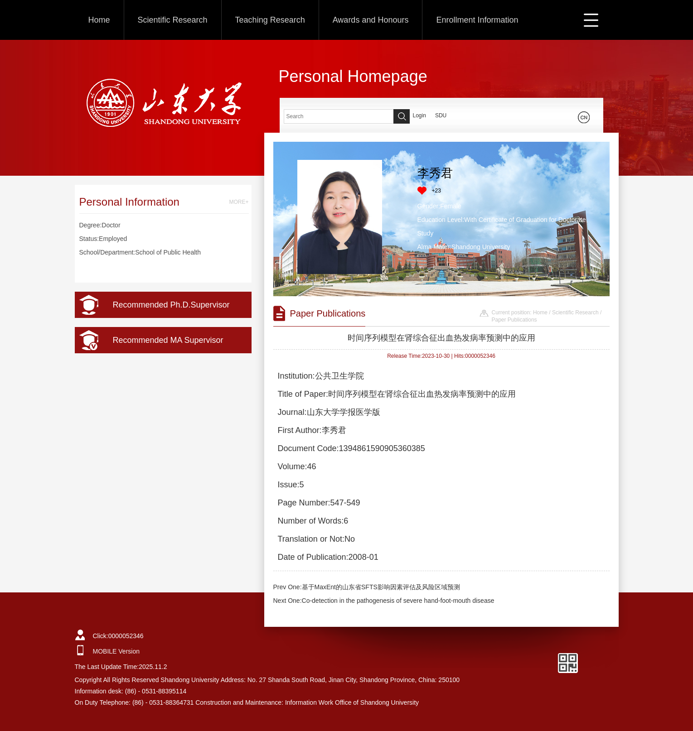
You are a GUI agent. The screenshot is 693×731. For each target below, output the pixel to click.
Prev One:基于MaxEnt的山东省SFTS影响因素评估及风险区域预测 (366, 587)
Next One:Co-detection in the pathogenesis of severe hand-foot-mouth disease (383, 600)
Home (99, 19)
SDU (440, 115)
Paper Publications (514, 320)
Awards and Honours (371, 19)
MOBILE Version (116, 651)
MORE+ (238, 202)
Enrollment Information (477, 19)
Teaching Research (270, 19)
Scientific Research (173, 19)
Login (419, 115)
